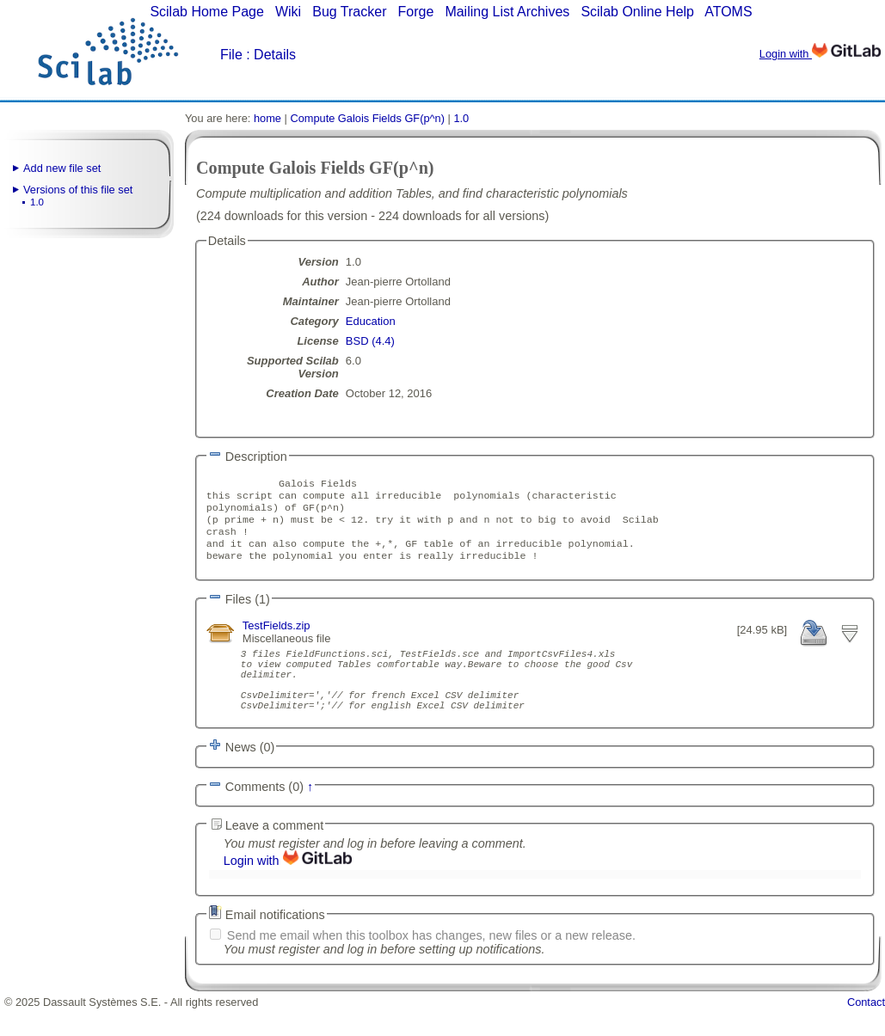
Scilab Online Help (637, 11)
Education (371, 321)
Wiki (288, 11)
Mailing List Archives (507, 11)
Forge (416, 11)
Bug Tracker (349, 11)
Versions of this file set (77, 189)
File (231, 54)
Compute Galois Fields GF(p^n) (367, 118)
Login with (820, 53)
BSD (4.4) (370, 340)
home (267, 118)
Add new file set (62, 168)
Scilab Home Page (207, 11)
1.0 (37, 202)
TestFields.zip (276, 637)
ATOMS (728, 11)
